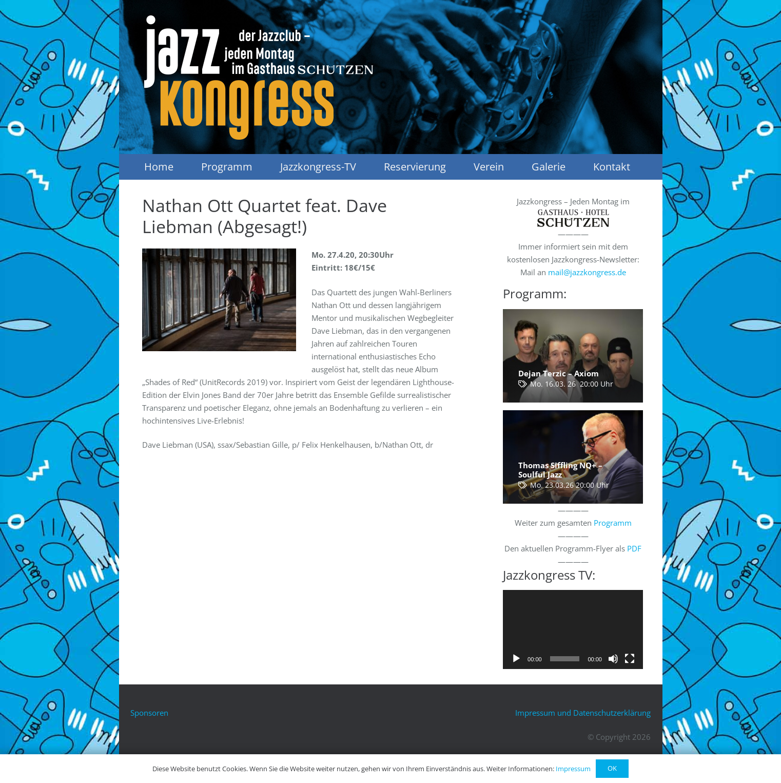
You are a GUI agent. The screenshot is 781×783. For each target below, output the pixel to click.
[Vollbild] (629, 659)
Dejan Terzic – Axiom (558, 373)
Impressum (573, 768)
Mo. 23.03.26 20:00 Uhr (569, 485)
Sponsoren (149, 713)
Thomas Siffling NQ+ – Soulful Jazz (560, 470)
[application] (573, 629)
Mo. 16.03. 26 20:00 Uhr (571, 384)
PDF (634, 548)
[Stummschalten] (613, 659)
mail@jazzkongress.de (587, 272)
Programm (613, 523)
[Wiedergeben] (516, 659)
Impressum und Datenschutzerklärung (583, 713)
